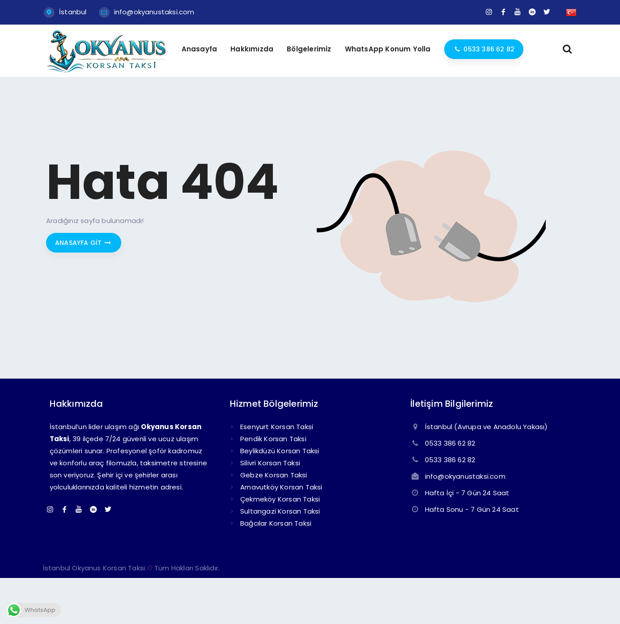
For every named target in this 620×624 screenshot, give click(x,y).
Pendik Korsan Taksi (273, 438)
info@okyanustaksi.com (154, 12)
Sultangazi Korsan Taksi (280, 511)
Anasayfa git (83, 242)
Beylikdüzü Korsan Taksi (279, 450)
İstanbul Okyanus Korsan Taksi (94, 568)
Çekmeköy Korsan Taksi (280, 499)
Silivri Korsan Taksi (270, 463)
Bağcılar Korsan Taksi (275, 523)
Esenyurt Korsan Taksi (276, 426)
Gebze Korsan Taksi (273, 475)
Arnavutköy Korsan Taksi (281, 487)
